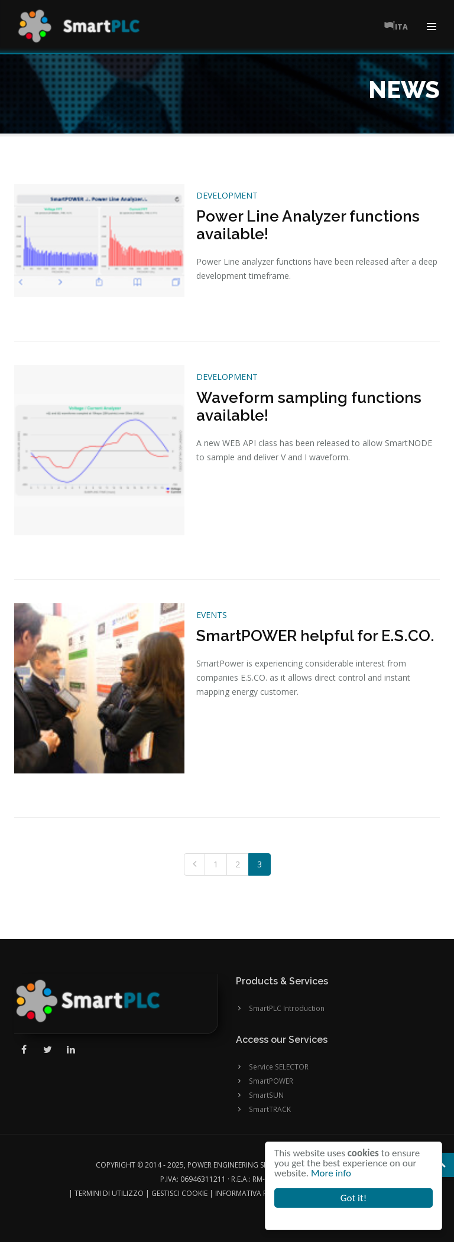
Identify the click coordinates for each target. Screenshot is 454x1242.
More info (332, 1173)
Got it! (353, 1198)
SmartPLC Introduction (287, 1008)
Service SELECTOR (279, 1066)
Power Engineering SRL (229, 1165)
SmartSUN (266, 1095)
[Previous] (194, 864)
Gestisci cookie (179, 1193)
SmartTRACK (270, 1109)
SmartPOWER (271, 1080)
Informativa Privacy (253, 1193)
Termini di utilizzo (109, 1193)
